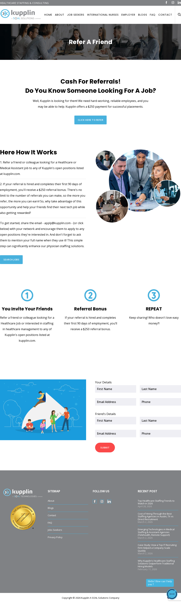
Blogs (142, 15)
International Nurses (103, 15)
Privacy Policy (55, 537)
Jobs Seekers (55, 529)
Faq (152, 15)
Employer (128, 15)
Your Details (103, 382)
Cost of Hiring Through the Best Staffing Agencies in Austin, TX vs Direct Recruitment (155, 516)
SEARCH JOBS (11, 259)
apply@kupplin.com (57, 223)
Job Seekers (75, 15)
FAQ (50, 522)
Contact (165, 15)
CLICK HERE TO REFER (90, 120)
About (59, 15)
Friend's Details (105, 414)
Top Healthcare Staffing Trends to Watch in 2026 (156, 502)
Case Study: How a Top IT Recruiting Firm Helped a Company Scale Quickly (157, 547)
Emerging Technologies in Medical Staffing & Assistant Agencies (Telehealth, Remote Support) (156, 532)
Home (48, 15)
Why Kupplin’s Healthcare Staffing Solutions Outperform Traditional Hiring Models (156, 563)
